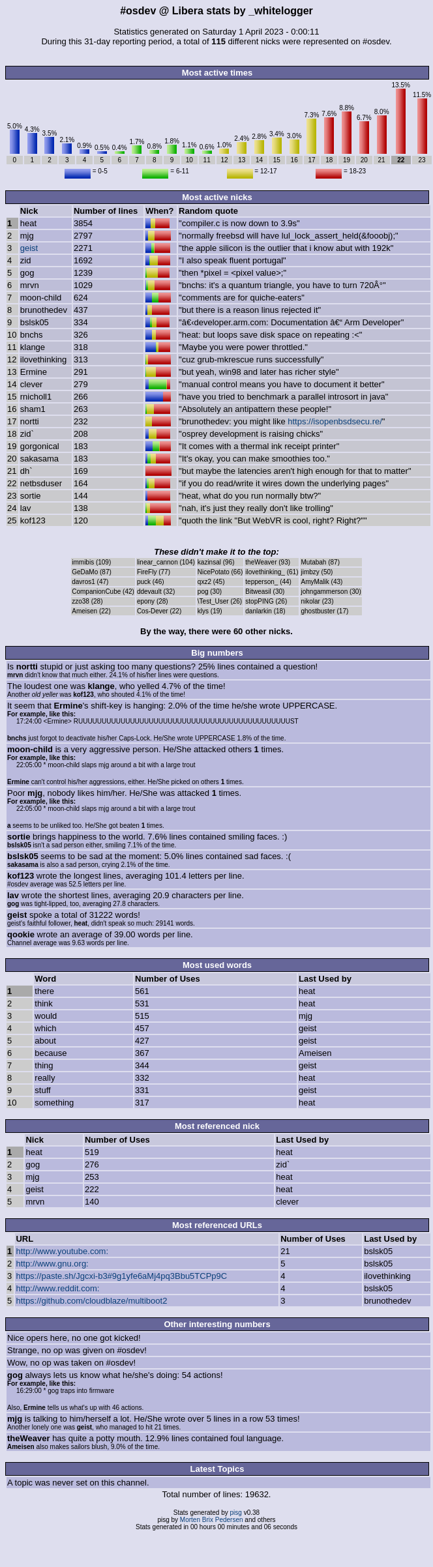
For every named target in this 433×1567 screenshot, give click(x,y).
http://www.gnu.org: (52, 1263)
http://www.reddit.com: (57, 1288)
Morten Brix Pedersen (211, 1519)
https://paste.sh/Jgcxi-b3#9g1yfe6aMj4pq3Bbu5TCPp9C (121, 1276)
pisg (236, 1512)
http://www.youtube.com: (62, 1251)
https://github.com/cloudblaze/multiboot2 (91, 1301)
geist (29, 248)
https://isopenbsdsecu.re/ (335, 421)
